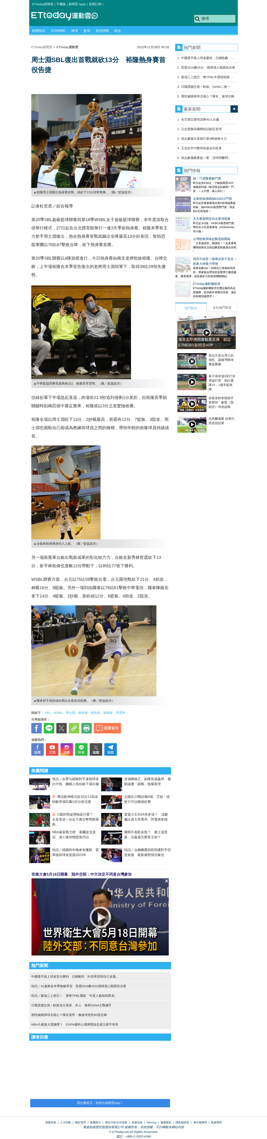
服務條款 (166, 1122)
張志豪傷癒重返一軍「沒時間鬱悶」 (206, 158)
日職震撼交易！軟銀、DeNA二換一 (205, 86)
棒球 (74, 31)
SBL (47, 712)
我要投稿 (50, 1122)
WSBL (58, 712)
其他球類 (102, 31)
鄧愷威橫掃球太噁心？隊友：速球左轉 (207, 96)
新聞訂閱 (95, 4)
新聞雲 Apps (77, 4)
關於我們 (80, 1122)
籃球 (86, 31)
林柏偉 (83, 712)
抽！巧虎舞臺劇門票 (189, 178)
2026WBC (58, 31)
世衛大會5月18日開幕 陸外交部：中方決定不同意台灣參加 (81, 874)
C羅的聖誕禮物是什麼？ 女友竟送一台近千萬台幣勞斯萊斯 (75, 819)
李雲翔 (120, 712)
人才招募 (65, 1122)
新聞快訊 (38, 31)
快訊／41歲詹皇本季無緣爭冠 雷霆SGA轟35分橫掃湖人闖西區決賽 (78, 986)
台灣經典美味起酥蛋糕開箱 (194, 226)
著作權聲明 (200, 1122)
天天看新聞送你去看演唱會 (194, 210)
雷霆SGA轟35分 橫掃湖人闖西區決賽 (208, 67)
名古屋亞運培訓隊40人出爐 (200, 119)
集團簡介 (95, 1122)
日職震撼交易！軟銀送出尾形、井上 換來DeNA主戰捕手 (71, 1005)
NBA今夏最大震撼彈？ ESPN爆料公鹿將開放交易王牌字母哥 (74, 1024)
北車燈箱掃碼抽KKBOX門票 (194, 194)
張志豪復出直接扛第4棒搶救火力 (204, 138)
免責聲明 (216, 1122)
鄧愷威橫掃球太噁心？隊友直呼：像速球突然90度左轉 (69, 1015)
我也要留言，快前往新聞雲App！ (100, 1103)
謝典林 (108, 712)
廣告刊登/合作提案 (116, 1122)
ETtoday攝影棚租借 (189, 267)
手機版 (61, 4)
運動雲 (67, 16)
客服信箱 (137, 1122)
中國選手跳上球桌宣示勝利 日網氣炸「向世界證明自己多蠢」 (75, 976)
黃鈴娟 (95, 712)
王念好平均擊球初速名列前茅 (201, 148)
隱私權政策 (182, 1122)
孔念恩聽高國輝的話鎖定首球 (201, 129)
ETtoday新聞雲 (42, 4)
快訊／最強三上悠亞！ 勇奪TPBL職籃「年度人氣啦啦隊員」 (74, 995)
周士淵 (70, 712)
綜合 (117, 31)
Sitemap (152, 1122)
